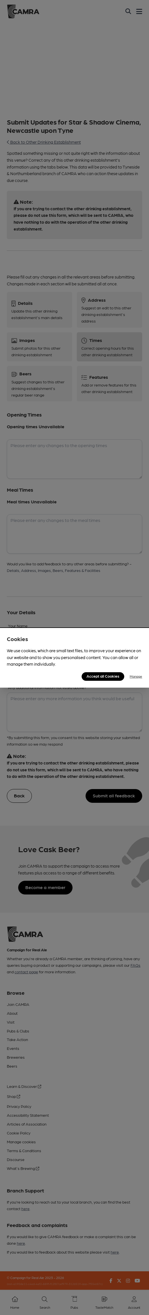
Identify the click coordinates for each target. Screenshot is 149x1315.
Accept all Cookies (102, 676)
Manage (136, 676)
